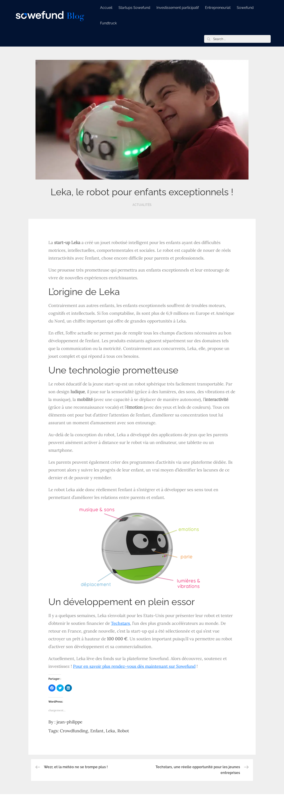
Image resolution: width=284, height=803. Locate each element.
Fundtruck (108, 23)
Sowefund (245, 8)
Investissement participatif (177, 8)
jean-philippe (69, 722)
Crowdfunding (74, 730)
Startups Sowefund (134, 8)
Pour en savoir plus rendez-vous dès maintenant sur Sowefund (134, 666)
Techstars (120, 623)
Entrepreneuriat (218, 8)
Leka (110, 730)
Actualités (142, 205)
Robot (123, 730)
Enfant (96, 730)
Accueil (106, 8)
